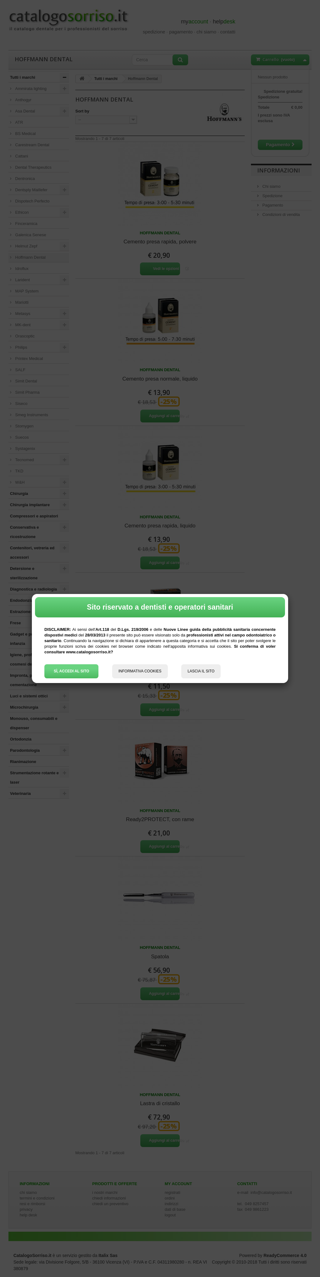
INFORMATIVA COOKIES (140, 671)
